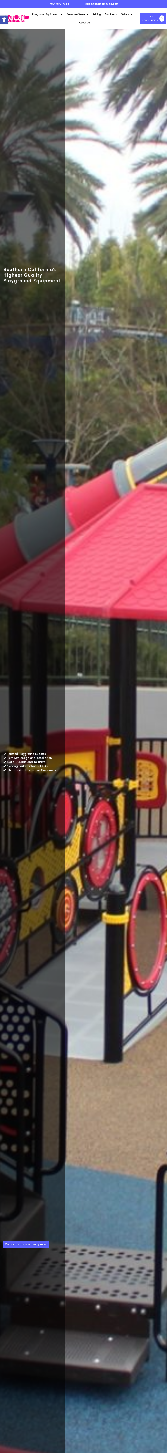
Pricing (97, 14)
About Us (84, 22)
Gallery (127, 14)
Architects (111, 14)
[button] (4, 20)
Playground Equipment (47, 14)
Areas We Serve (78, 14)
